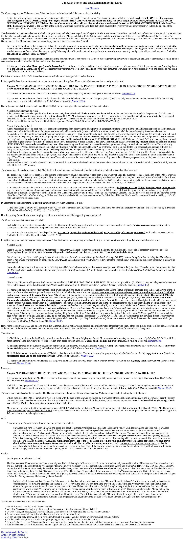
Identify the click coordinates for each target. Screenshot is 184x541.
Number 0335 (78, 101)
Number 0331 (101, 348)
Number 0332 (87, 356)
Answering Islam (9, 537)
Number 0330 (154, 341)
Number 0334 (128, 93)
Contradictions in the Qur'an (14, 532)
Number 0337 (55, 321)
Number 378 (12, 272)
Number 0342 (164, 388)
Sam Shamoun (92, 8)
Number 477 (142, 285)
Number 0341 (31, 380)
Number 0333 (23, 363)
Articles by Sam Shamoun (13, 535)
